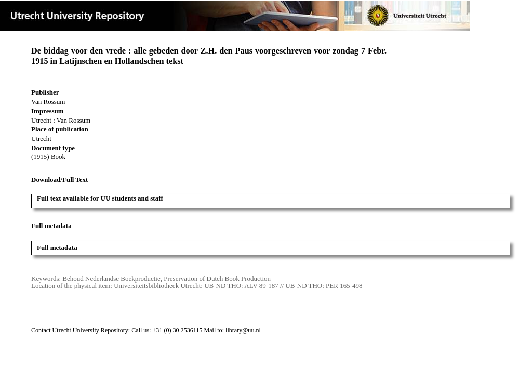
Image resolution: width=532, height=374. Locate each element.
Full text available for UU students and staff (100, 198)
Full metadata (57, 247)
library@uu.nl (243, 330)
